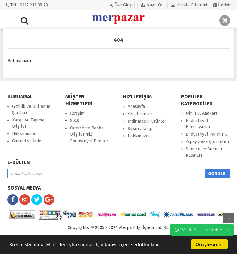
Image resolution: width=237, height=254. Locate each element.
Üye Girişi (121, 5)
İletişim (223, 5)
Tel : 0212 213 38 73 (27, 5)
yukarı (228, 218)
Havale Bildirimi (189, 5)
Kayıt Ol (152, 5)
